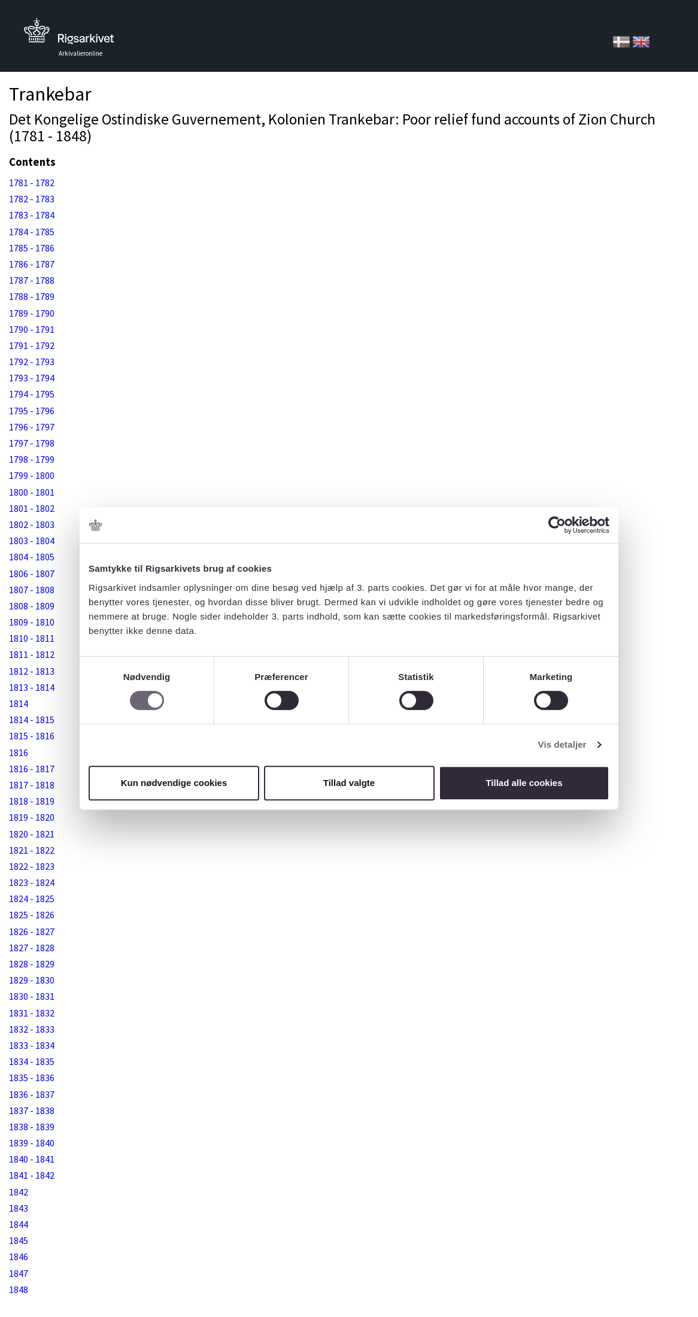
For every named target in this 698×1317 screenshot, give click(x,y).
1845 (18, 1240)
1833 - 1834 (31, 1045)
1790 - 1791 (31, 329)
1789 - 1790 (31, 313)
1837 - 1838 (31, 1110)
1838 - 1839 (31, 1127)
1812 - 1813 (31, 671)
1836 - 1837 (31, 1094)
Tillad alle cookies (523, 783)
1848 (18, 1289)
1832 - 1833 (31, 1029)
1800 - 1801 (31, 492)
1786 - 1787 (31, 264)
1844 (18, 1224)
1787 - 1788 (31, 280)
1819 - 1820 (31, 817)
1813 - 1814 (31, 687)
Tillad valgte (349, 783)
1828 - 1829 (31, 964)
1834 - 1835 (31, 1061)
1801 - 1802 (31, 508)
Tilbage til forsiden (69, 34)
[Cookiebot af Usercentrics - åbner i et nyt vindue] (557, 525)
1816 (18, 752)
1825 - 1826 (31, 915)
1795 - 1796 (31, 411)
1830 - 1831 (31, 996)
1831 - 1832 (31, 1013)
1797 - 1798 (31, 443)
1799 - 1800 (31, 475)
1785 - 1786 (31, 248)
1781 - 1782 (31, 183)
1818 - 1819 (31, 801)
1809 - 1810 (31, 622)
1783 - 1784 (31, 215)
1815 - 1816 (31, 736)
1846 (18, 1257)
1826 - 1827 (31, 931)
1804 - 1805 (31, 557)
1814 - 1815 (31, 720)
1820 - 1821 (31, 834)
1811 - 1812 (31, 654)
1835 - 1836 (31, 1078)
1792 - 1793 (31, 362)
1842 (18, 1192)
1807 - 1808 (31, 590)
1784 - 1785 (31, 232)
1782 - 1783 (31, 199)
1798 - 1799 (31, 459)
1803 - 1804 (31, 541)
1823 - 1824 (31, 882)
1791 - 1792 (31, 345)
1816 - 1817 (31, 769)
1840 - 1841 (31, 1159)
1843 (18, 1208)
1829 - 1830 (31, 980)
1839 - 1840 (31, 1143)
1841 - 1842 (31, 1175)
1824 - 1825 (31, 899)
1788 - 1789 (31, 296)
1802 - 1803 (31, 524)
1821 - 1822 (31, 850)
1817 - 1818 (31, 785)
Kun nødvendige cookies (174, 783)
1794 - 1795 (31, 394)
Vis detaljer (562, 744)
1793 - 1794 (31, 378)
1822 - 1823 (31, 866)
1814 (18, 703)
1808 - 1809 (31, 606)
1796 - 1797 (31, 427)
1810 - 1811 (31, 638)
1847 (18, 1273)
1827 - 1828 (31, 948)
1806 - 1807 (31, 573)
